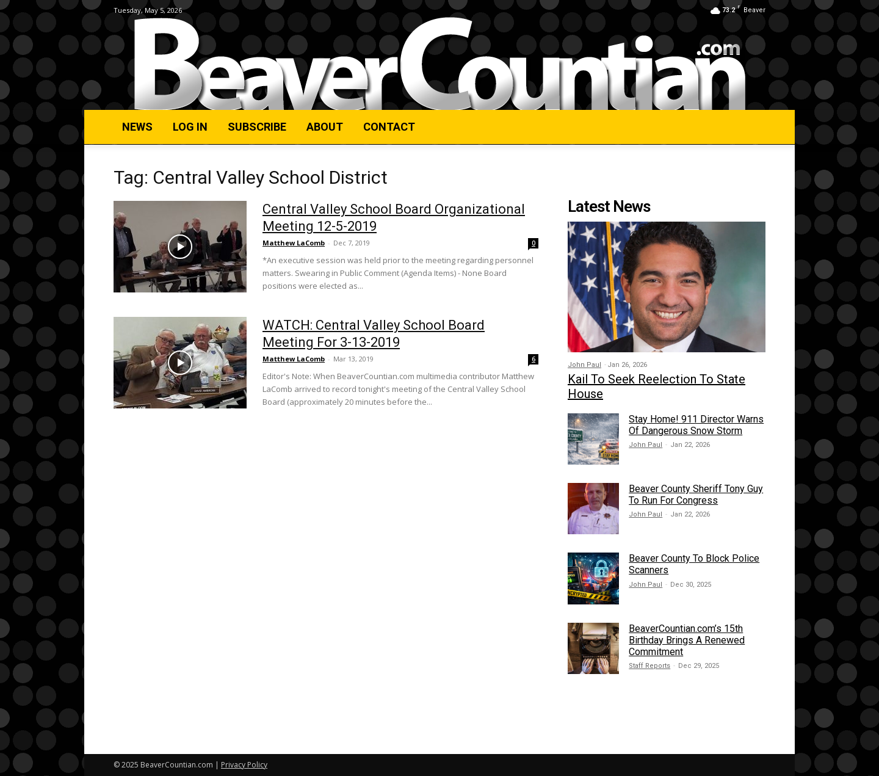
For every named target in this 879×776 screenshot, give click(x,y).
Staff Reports (649, 666)
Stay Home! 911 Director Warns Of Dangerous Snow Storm (696, 425)
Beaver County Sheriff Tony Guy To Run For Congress (696, 494)
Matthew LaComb (293, 242)
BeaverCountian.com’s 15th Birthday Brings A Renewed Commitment (687, 640)
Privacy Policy (244, 765)
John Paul (584, 365)
